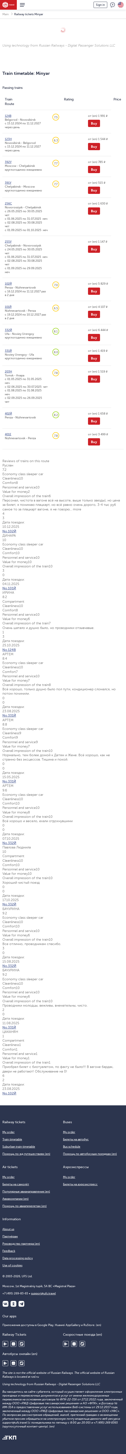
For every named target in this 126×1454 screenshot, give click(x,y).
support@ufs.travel (43, 1293)
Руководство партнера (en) (21, 1243)
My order (8, 1132)
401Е (8, 434)
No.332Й (9, 843)
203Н (8, 371)
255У (8, 241)
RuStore (22, 1344)
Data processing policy (17, 1258)
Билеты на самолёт (15, 1184)
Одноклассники (13, 1304)
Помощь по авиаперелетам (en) (24, 1206)
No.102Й (9, 531)
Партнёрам (10, 1236)
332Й (8, 330)
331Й (8, 351)
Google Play (5, 1344)
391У (8, 182)
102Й (8, 283)
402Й (8, 413)
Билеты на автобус (76, 1139)
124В (8, 116)
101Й (8, 307)
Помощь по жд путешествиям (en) (26, 1154)
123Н (8, 139)
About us (8, 1229)
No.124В (9, 650)
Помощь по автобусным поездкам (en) (90, 1154)
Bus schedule (71, 1146)
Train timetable (12, 1139)
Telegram (21, 1304)
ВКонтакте (5, 1304)
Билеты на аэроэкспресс (80, 1184)
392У (8, 162)
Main (5, 14)
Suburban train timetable (18, 1146)
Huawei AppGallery (13, 1344)
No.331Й (9, 715)
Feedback (112, 5)
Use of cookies (12, 1265)
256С (8, 203)
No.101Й (9, 588)
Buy (94, 123)
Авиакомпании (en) (15, 1198)
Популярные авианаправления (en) (26, 1191)
